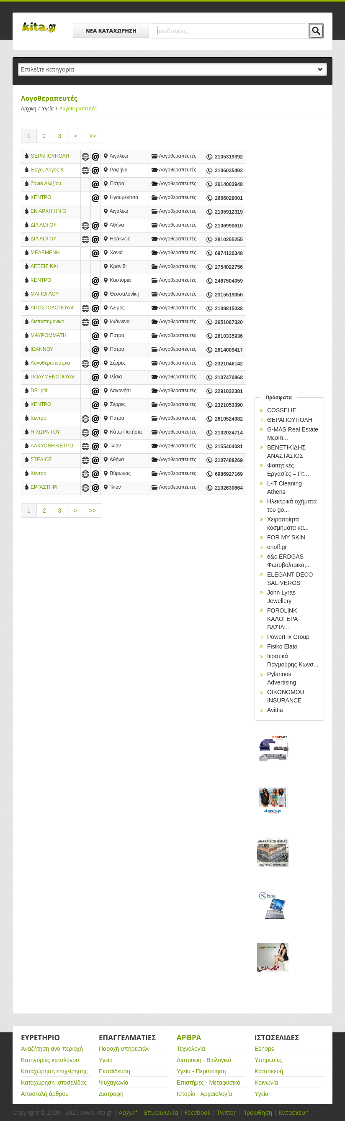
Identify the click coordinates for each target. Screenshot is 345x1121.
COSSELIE (281, 410)
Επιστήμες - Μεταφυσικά (208, 1082)
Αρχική (128, 1112)
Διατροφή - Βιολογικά (204, 1060)
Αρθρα (189, 1037)
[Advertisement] (133, 595)
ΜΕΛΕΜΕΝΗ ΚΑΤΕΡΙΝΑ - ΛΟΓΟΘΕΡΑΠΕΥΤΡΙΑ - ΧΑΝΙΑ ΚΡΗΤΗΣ (53, 253)
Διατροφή (111, 1093)
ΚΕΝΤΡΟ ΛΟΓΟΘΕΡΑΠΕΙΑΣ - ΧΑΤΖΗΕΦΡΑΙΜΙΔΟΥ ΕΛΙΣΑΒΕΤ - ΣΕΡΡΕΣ (53, 405)
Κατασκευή (269, 1071)
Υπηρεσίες (268, 1060)
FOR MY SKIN (286, 537)
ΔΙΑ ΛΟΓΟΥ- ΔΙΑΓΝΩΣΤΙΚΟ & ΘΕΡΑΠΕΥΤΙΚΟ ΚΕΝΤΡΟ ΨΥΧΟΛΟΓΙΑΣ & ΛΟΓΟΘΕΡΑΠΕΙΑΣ (52, 239)
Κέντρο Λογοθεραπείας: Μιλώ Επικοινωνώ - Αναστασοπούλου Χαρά (52, 418)
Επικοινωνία (161, 1112)
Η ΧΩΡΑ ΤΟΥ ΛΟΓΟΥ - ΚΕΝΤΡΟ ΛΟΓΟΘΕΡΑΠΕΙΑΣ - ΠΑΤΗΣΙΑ (52, 432)
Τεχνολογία (191, 1048)
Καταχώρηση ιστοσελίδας (54, 1082)
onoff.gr (277, 547)
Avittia (275, 710)
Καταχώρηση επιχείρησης (54, 1071)
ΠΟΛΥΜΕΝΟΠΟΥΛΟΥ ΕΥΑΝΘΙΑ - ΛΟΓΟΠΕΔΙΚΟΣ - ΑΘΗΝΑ (53, 377)
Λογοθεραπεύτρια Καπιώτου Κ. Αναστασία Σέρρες (51, 363)
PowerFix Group (288, 636)
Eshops (264, 1048)
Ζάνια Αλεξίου (46, 183)
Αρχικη (31, 109)
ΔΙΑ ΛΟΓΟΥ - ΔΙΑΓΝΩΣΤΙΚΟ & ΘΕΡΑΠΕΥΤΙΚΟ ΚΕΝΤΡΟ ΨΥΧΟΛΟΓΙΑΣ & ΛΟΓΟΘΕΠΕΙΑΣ (49, 225)
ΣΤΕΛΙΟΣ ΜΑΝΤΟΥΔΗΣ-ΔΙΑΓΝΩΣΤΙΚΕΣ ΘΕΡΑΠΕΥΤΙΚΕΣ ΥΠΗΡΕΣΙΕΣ (50, 460)
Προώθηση (257, 1112)
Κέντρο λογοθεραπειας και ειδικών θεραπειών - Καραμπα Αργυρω (52, 474)
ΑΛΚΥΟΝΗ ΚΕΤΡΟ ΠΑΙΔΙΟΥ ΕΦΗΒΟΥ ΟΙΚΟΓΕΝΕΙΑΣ (52, 446)
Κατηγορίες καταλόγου (50, 1060)
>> (92, 136)
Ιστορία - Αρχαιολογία (204, 1093)
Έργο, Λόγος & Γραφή (47, 170)
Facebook (197, 1112)
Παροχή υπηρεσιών (124, 1048)
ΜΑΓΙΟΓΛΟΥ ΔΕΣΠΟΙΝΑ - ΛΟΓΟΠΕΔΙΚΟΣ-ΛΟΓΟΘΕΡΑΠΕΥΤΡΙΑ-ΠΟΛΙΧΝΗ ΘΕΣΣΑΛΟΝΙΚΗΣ (53, 294)
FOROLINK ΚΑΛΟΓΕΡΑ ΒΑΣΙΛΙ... (282, 619)
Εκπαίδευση (114, 1071)
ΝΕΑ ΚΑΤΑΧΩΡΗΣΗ (110, 30)
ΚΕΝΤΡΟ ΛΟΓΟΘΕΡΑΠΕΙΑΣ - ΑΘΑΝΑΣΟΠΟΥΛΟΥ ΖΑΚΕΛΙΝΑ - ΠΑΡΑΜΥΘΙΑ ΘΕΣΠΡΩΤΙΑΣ (53, 198)
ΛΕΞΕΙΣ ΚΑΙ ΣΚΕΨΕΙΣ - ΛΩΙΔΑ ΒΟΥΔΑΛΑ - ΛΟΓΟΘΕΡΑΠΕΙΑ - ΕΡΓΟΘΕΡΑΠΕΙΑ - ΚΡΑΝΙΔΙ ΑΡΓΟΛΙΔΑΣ (51, 267)
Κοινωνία (266, 1082)
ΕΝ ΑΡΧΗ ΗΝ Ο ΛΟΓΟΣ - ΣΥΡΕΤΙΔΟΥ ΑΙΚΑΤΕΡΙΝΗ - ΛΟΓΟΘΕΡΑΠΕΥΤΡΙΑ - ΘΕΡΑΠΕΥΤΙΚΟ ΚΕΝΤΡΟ (53, 211)
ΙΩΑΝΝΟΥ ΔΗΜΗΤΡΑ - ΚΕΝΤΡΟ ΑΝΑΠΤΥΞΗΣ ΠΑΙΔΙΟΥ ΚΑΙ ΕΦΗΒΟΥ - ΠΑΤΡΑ (51, 349)
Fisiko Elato (282, 646)
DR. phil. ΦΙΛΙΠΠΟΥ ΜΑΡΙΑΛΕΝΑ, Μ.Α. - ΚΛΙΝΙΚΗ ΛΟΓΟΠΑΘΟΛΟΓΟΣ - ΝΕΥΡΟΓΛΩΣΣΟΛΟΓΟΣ (53, 391)
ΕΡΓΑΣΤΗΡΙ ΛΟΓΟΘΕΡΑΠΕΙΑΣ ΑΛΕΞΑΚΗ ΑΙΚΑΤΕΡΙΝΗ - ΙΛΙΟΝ (52, 487)
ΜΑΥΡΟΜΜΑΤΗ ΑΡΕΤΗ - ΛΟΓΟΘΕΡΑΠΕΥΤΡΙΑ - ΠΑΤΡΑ (53, 336)
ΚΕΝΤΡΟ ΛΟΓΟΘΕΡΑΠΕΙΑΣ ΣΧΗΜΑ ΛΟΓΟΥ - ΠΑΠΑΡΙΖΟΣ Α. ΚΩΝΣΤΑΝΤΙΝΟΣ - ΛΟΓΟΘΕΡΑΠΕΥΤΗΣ (53, 280)
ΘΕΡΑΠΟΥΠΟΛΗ (50, 156)
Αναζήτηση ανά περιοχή (52, 1048)
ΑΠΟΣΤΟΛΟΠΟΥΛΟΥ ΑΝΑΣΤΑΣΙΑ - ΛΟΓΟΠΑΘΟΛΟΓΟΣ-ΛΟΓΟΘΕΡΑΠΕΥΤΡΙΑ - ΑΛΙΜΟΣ (53, 308)
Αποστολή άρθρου (45, 1093)
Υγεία (50, 109)
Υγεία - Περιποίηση (201, 1071)
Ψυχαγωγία (114, 1082)
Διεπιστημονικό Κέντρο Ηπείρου (49, 322)
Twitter (226, 1112)
